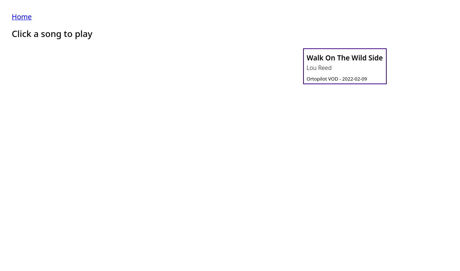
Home (22, 17)
